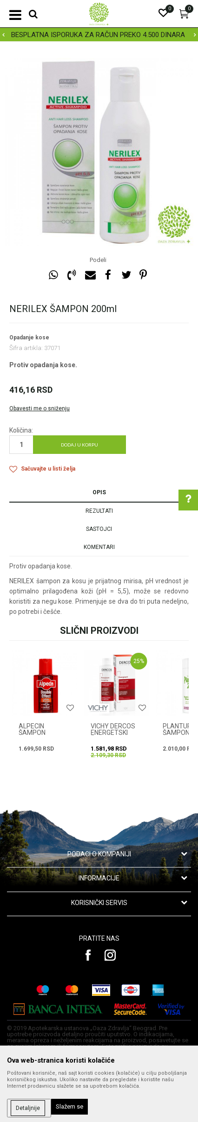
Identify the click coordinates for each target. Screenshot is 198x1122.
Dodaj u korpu (79, 444)
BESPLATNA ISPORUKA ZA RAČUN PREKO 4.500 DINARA (98, 35)
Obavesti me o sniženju (39, 408)
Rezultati (99, 511)
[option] (99, 35)
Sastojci (99, 529)
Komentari (99, 547)
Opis (99, 492)
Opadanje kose (29, 337)
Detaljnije (28, 1108)
